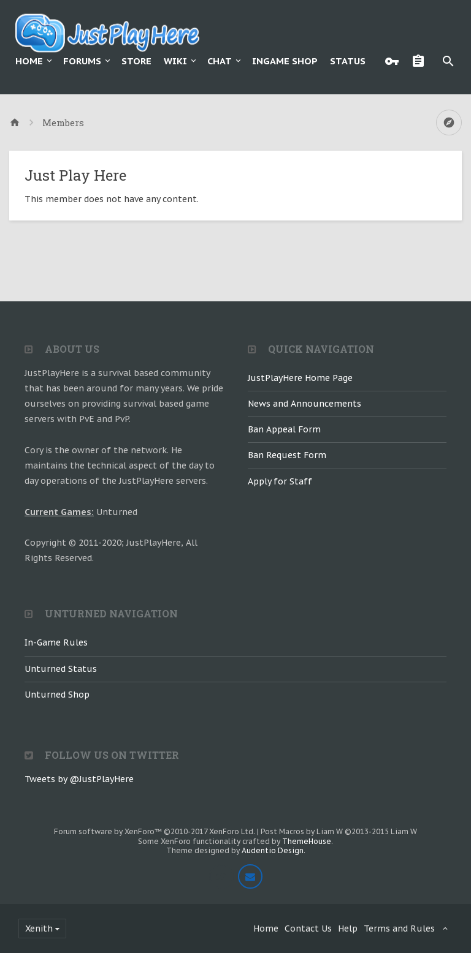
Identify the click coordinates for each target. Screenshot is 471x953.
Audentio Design (273, 850)
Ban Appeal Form (284, 429)
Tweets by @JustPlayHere (79, 779)
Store (136, 61)
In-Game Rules (56, 642)
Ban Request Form (287, 455)
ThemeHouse (306, 841)
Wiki (175, 61)
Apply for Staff (280, 481)
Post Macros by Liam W (339, 831)
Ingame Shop (285, 61)
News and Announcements (304, 403)
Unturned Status (61, 668)
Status (348, 61)
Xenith (39, 928)
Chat (219, 61)
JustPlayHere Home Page (300, 377)
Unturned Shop (57, 694)
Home (29, 61)
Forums (82, 61)
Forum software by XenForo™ (154, 831)
